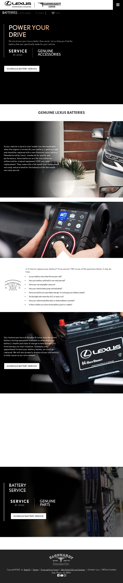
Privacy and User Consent (49, 570)
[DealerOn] (61, 564)
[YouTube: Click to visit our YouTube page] (61, 575)
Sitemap (35, 570)
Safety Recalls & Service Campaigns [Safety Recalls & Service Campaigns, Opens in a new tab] (73, 570)
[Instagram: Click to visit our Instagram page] (65, 575)
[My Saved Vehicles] (55, 13)
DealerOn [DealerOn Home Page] (27, 570)
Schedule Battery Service (22, 69)
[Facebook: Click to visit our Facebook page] (58, 575)
